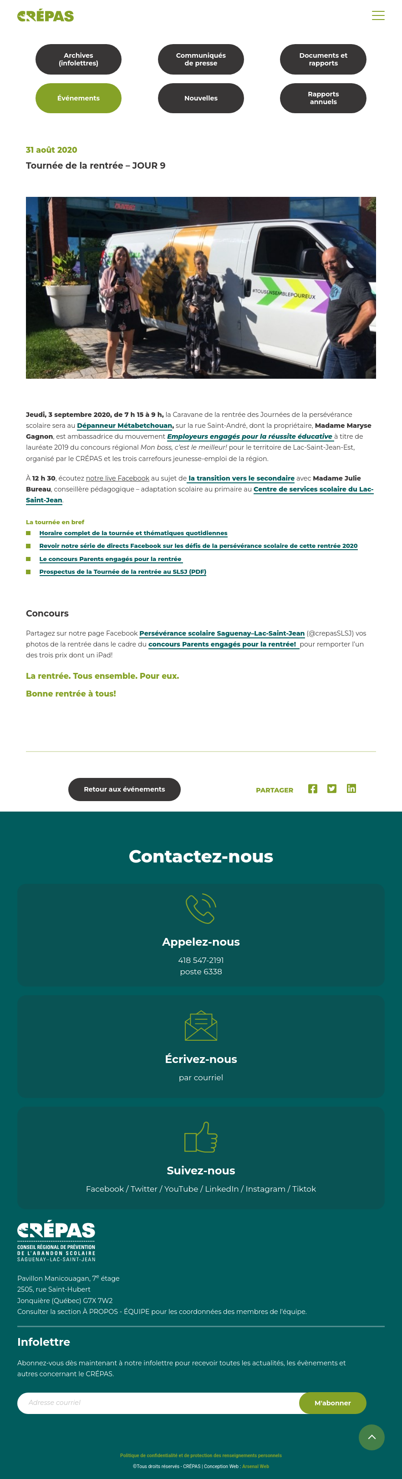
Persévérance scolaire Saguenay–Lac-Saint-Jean (222, 633)
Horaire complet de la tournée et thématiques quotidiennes (134, 532)
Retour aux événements (124, 789)
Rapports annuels (323, 98)
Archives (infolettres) (78, 59)
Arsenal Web (255, 1466)
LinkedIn (222, 1188)
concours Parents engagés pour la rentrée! (224, 644)
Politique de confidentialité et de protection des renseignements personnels (201, 1456)
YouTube (181, 1188)
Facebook (105, 1188)
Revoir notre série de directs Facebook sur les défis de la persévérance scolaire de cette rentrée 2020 (199, 545)
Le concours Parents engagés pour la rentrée (111, 558)
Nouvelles (201, 98)
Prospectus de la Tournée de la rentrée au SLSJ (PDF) (123, 571)
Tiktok (304, 1188)
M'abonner (333, 1403)
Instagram (266, 1188)
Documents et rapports (323, 59)
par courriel (201, 1077)
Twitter (144, 1188)
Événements (78, 98)
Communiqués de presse (201, 59)
